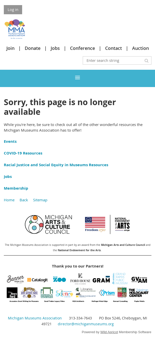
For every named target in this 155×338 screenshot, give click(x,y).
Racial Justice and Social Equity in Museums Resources (56, 164)
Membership (16, 188)
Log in (13, 9)
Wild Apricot (109, 332)
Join (10, 48)
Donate (32, 48)
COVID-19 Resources (23, 153)
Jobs (55, 48)
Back (24, 199)
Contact (113, 48)
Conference (82, 48)
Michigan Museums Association (35, 318)
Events (10, 141)
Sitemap (40, 199)
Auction (140, 48)
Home (9, 199)
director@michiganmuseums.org (86, 323)
